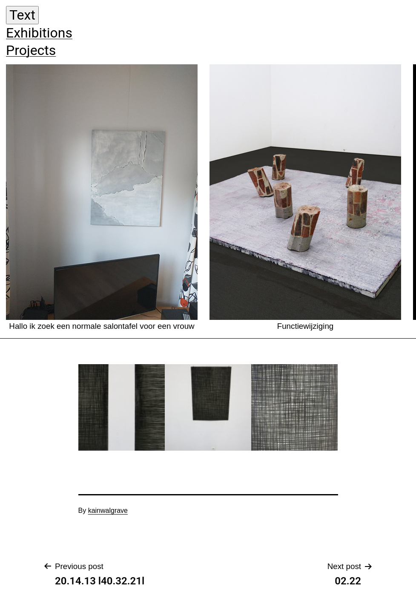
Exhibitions (39, 33)
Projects (31, 50)
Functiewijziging (305, 197)
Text (22, 15)
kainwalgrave (108, 510)
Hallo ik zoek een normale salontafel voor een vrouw (102, 197)
